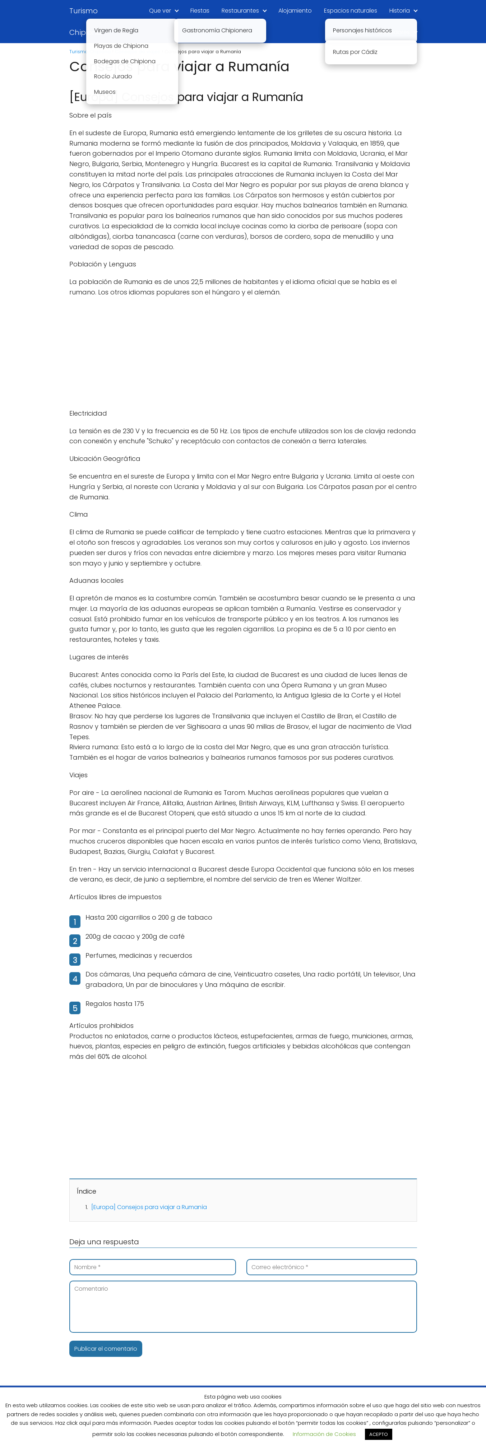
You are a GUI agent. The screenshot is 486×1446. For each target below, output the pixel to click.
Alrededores (393, 32)
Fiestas (199, 10)
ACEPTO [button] (378, 1434)
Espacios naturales (350, 10)
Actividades (347, 32)
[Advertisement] (243, 355)
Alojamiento (295, 10)
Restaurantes (240, 10)
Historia (399, 10)
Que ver (160, 10)
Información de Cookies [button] (324, 1434)
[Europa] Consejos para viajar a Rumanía (149, 1207)
